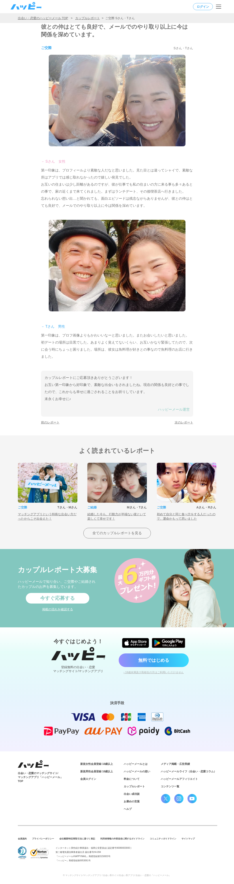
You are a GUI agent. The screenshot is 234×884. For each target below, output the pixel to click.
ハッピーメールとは (136, 764)
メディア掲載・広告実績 (175, 764)
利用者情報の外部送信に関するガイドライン (122, 838)
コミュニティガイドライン (163, 838)
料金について (132, 779)
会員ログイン (88, 779)
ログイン (203, 6)
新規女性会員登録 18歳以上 (96, 764)
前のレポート (50, 422)
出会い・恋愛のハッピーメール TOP (43, 18)
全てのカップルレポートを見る (117, 533)
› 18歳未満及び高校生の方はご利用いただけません (154, 672)
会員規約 (22, 838)
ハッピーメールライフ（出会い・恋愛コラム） (188, 771)
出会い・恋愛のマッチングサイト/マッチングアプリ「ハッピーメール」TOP (40, 777)
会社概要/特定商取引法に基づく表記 (77, 838)
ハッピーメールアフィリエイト (179, 779)
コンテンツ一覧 (170, 786)
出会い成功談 (132, 794)
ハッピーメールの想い (137, 771)
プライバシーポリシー (43, 838)
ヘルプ (128, 809)
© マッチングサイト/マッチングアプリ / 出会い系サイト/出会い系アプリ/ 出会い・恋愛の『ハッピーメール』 (117, 875)
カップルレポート (87, 18)
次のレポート (184, 422)
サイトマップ (188, 838)
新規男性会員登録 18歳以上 (96, 771)
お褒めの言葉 (132, 801)
